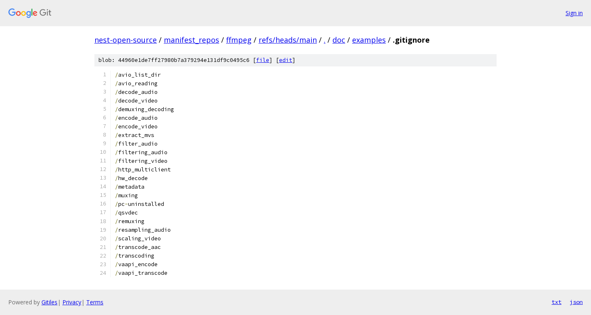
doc (338, 40)
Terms (94, 302)
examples (369, 40)
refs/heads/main (288, 40)
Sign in (574, 13)
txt (556, 302)
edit (285, 60)
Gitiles (49, 302)
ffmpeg (239, 40)
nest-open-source (125, 40)
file (262, 60)
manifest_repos (191, 40)
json (576, 302)
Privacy (71, 302)
